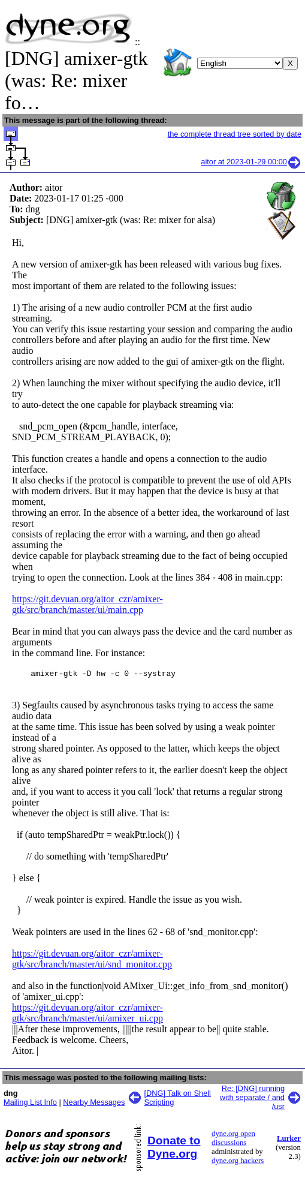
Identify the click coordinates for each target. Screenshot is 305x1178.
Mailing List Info (30, 1103)
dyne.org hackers (238, 1162)
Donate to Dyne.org (173, 1149)
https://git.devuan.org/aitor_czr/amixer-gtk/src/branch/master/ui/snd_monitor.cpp (92, 960)
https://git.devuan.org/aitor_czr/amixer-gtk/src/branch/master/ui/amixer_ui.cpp (87, 1014)
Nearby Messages (94, 1103)
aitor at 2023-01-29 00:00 (251, 161)
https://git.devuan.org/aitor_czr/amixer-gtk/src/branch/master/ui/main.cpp (87, 604)
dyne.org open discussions (233, 1140)
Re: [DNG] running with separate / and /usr (252, 1099)
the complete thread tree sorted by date (234, 134)
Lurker (289, 1140)
